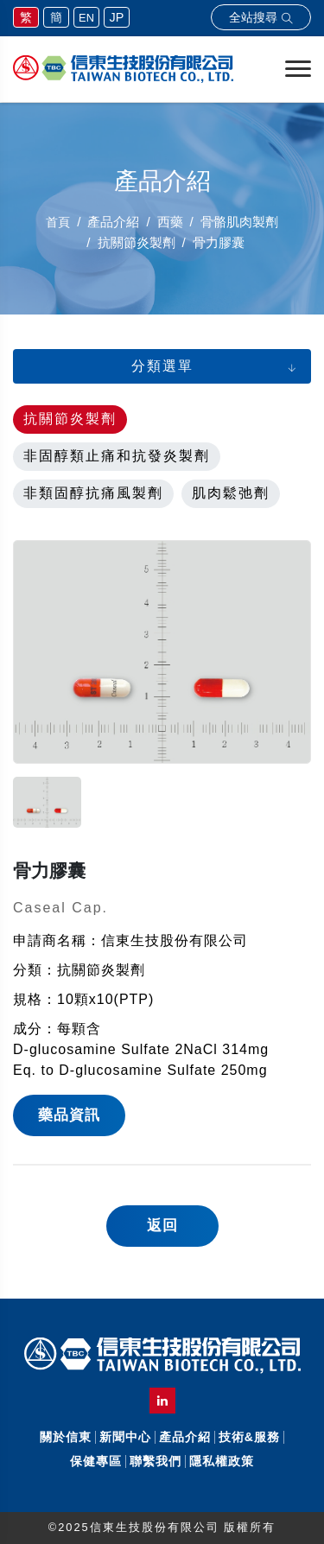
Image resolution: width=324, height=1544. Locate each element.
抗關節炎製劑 (70, 418)
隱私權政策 (221, 1461)
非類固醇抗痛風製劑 (93, 493)
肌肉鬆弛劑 (231, 493)
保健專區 (96, 1461)
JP (117, 17)
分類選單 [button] (162, 366)
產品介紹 (185, 1437)
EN (86, 17)
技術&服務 (249, 1437)
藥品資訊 (69, 1115)
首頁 (58, 222)
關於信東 (66, 1437)
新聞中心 (125, 1437)
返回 (162, 1225)
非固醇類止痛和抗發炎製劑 (116, 455)
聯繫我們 (155, 1461)
